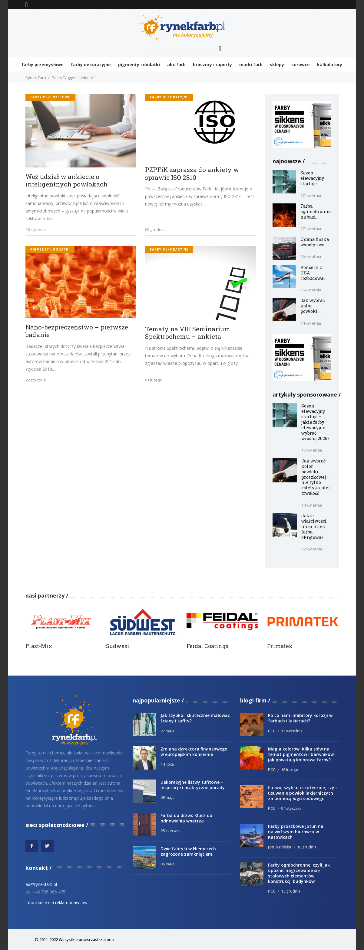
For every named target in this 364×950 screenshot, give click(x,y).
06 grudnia (154, 229)
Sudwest (117, 646)
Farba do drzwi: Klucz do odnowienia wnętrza (186, 818)
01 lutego (153, 380)
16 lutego (289, 769)
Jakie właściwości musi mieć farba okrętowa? (314, 526)
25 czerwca (170, 830)
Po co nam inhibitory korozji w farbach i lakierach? (300, 718)
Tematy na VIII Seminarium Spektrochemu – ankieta (187, 333)
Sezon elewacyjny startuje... (312, 178)
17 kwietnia (310, 195)
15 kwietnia (310, 290)
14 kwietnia (310, 323)
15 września (292, 731)
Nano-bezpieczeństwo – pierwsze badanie (76, 331)
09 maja (167, 797)
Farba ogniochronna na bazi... (315, 211)
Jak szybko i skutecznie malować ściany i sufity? (195, 718)
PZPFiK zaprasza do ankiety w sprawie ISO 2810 (192, 173)
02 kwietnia (311, 549)
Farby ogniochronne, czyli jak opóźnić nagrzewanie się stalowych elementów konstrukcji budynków (299, 873)
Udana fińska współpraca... (314, 242)
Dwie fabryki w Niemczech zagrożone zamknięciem (188, 851)
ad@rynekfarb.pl (41, 884)
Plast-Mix (38, 646)
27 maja (167, 731)
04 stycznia (291, 808)
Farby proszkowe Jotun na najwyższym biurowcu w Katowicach (295, 831)
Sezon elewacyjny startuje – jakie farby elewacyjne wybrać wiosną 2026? (315, 422)
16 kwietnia (310, 256)
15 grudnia (290, 891)
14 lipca (167, 764)
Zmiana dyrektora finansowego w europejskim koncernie (193, 751)
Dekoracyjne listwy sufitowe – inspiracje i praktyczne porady (192, 784)
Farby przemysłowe (50, 97)
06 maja (167, 864)
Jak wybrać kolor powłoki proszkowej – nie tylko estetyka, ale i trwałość (316, 477)
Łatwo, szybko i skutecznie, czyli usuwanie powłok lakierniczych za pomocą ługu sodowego (302, 793)
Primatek (280, 646)
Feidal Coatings (207, 646)
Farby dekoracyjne (169, 97)
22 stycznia (35, 380)
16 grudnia (306, 847)
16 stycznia (35, 229)
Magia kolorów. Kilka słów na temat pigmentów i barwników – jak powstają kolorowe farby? (302, 754)
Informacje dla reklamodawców (56, 902)
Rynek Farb (35, 77)
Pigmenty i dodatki (50, 249)
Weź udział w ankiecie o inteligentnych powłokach (66, 180)
